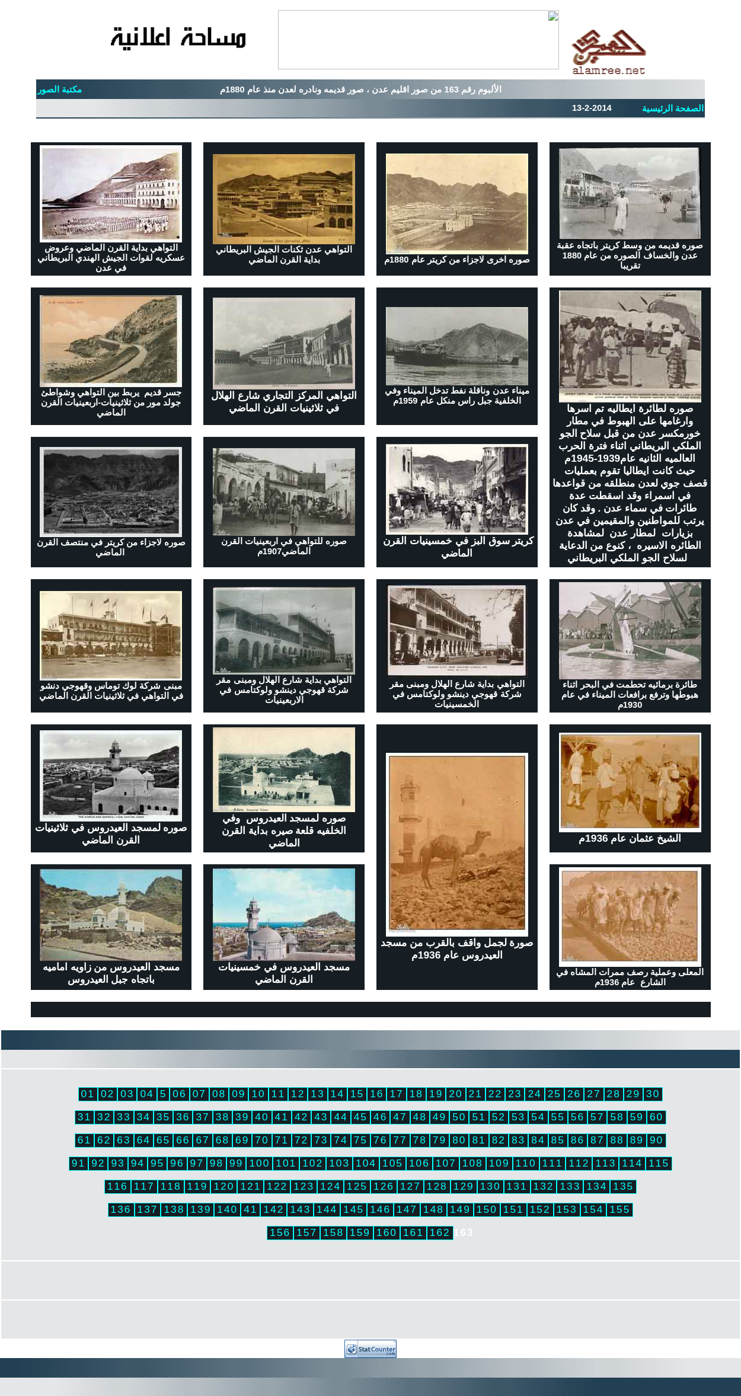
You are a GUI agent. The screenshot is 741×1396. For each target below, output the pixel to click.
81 (479, 1140)
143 (300, 1209)
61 (84, 1140)
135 (623, 1186)
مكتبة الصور (59, 89)
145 (353, 1209)
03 (127, 1094)
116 (117, 1186)
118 (171, 1186)
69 (242, 1140)
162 (440, 1232)
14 (337, 1094)
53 (518, 1117)
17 (396, 1094)
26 (574, 1094)
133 (570, 1186)
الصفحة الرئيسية (673, 108)
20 (455, 1094)
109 (499, 1163)
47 (400, 1117)
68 (222, 1140)
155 (619, 1209)
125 (357, 1186)
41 (282, 1117)
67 (202, 1140)
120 (223, 1186)
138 (174, 1209)
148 (433, 1209)
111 (552, 1163)
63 (123, 1140)
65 (163, 1140)
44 (340, 1117)
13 (317, 1094)
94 (138, 1163)
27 (594, 1094)
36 (183, 1117)
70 (262, 1140)
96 (177, 1163)
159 (360, 1232)
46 (380, 1117)
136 (121, 1209)
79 (439, 1140)
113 (605, 1163)
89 (637, 1140)
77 (400, 1140)
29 (633, 1094)
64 (144, 1140)
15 (357, 1094)
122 (277, 1186)
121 (250, 1186)
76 (380, 1140)
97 (197, 1163)
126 (383, 1186)
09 (238, 1094)
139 (200, 1209)
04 (147, 1094)
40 (262, 1117)
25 (554, 1094)
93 (117, 1163)
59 (637, 1117)
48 (420, 1117)
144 (327, 1209)
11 (278, 1094)
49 (439, 1117)
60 (656, 1117)
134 (596, 1186)
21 (476, 1094)
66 (183, 1140)
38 (222, 1117)
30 (653, 1094)
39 (242, 1117)
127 (410, 1186)
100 (259, 1163)
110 (526, 1163)
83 (518, 1140)
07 (199, 1094)
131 (517, 1186)
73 (321, 1140)
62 (104, 1140)
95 (157, 1163)
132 (544, 1186)
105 (392, 1163)
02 (107, 1094)
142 (273, 1209)
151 (513, 1209)
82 (499, 1140)
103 (339, 1163)
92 (98, 1163)
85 (558, 1140)
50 (459, 1117)
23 (515, 1094)
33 (123, 1117)
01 (88, 1094)
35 (163, 1117)
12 (298, 1094)
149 (460, 1209)
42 (301, 1117)
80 (459, 1140)
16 (377, 1094)
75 (361, 1140)
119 (197, 1186)
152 (540, 1209)
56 (578, 1117)
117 (144, 1186)
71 (282, 1140)
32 (104, 1117)
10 (258, 1094)
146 (380, 1209)
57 (597, 1117)
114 (632, 1163)
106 (419, 1163)
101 (286, 1163)
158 (333, 1232)
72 (301, 1140)
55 (558, 1117)
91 (78, 1163)
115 (659, 1163)
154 (593, 1209)
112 (578, 1163)
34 (144, 1117)
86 (578, 1140)
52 (499, 1117)
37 (202, 1117)
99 (236, 1163)
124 (330, 1186)
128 (437, 1186)
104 (366, 1163)
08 (219, 1094)
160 (386, 1232)
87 (597, 1140)
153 (567, 1209)
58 (617, 1117)
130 (490, 1186)
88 (617, 1140)
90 (656, 1140)
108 (472, 1163)
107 (446, 1163)
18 (416, 1094)
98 (216, 1163)
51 (479, 1117)
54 (538, 1117)
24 (534, 1094)
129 (463, 1186)
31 (84, 1117)
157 (306, 1232)
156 (280, 1232)
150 (487, 1209)
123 (303, 1186)
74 (340, 1140)
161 (413, 1232)
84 (538, 1140)
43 (321, 1117)
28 (614, 1094)
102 (312, 1163)
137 (148, 1209)
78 (420, 1140)
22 (495, 1094)
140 (227, 1209)
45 (361, 1117)
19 (436, 1094)
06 (179, 1094)
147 (407, 1209)
